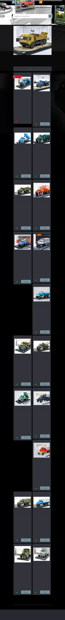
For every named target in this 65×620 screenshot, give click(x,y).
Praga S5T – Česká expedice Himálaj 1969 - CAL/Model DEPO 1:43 (22, 257)
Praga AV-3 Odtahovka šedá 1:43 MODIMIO (41, 413)
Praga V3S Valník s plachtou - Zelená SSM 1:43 (22, 517)
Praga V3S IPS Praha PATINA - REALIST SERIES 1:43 (41, 98)
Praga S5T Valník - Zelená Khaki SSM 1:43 (21, 361)
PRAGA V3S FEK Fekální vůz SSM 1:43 (41, 153)
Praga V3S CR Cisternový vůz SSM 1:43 (22, 205)
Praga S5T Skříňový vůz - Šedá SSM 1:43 (40, 569)
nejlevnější (27, 69)
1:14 (43, 596)
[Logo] (26, 9)
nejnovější (42, 69)
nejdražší (34, 69)
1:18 (39, 596)
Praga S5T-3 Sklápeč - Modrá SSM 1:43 (22, 98)
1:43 (32, 596)
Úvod (20, 23)
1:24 (35, 596)
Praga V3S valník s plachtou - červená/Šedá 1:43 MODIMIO (41, 465)
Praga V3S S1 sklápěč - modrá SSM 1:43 (20, 153)
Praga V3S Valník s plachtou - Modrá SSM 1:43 (41, 517)
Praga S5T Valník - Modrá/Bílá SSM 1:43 (39, 309)
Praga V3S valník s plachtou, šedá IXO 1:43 (41, 257)
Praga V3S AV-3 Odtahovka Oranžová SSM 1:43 (41, 205)
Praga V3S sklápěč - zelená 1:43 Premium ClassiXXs (21, 413)
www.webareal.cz (32, 606)
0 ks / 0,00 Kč (46, 1)
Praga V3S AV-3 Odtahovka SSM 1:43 (41, 361)
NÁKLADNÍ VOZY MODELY (29, 23)
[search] (50, 16)
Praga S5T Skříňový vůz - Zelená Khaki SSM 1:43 (21, 569)
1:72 (47, 596)
